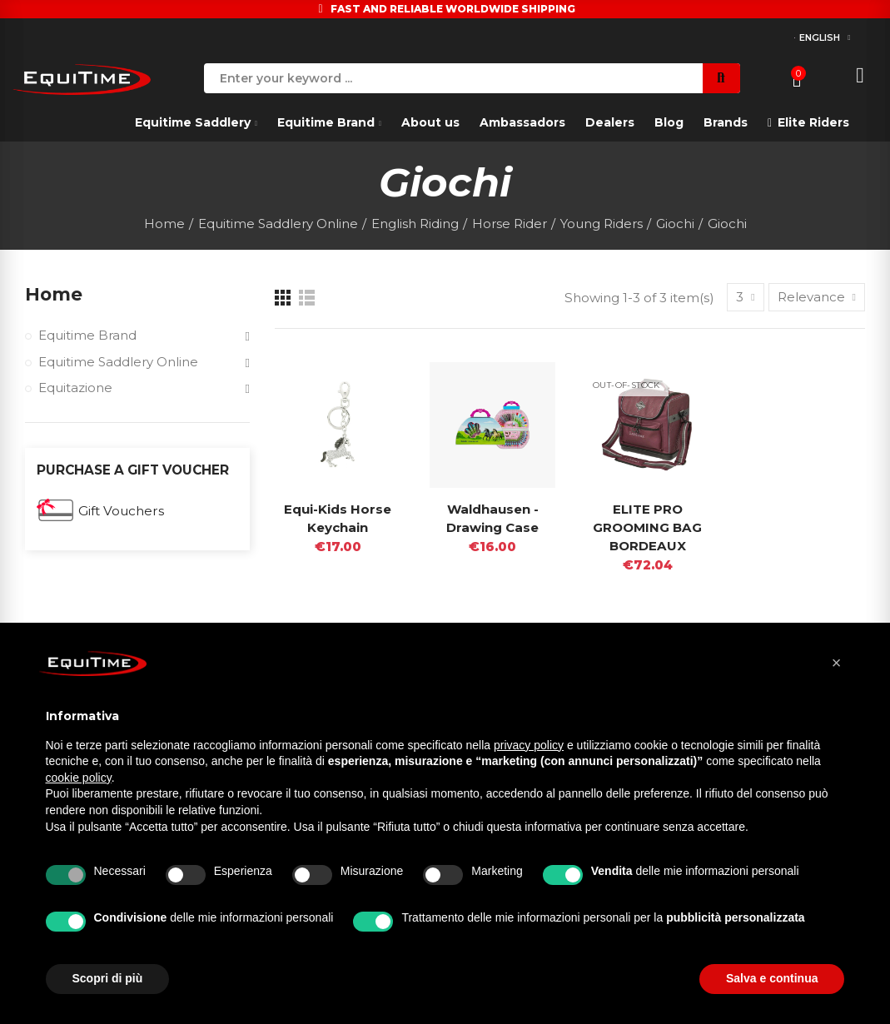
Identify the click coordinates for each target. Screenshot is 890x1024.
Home (54, 294)
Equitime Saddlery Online (119, 362)
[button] (836, 662)
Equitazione (75, 389)
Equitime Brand (87, 336)
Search (721, 78)
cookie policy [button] (79, 777)
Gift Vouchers (121, 512)
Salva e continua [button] (772, 978)
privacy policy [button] (529, 745)
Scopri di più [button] (107, 978)
